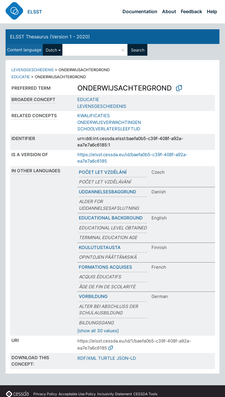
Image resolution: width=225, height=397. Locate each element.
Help (212, 11)
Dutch (51, 49)
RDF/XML (87, 358)
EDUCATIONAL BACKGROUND (111, 218)
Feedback (191, 11)
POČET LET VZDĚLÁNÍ (103, 172)
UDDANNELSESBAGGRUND (107, 192)
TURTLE (106, 358)
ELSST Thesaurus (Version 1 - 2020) (50, 37)
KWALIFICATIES (93, 115)
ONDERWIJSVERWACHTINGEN (109, 122)
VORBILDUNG (93, 296)
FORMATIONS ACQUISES (105, 267)
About (169, 11)
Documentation (139, 11)
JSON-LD (126, 358)
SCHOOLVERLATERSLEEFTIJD (108, 129)
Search (137, 49)
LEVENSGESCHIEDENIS (32, 69)
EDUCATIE (20, 76)
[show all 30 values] (98, 330)
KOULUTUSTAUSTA (100, 247)
